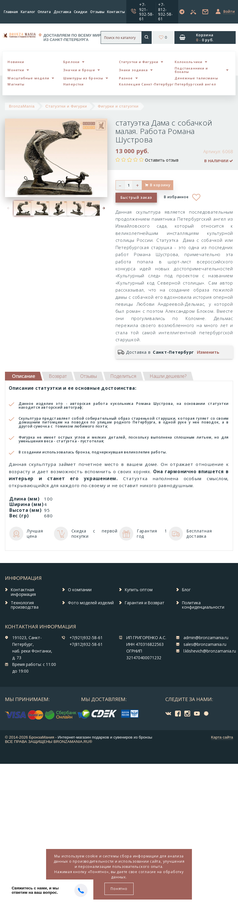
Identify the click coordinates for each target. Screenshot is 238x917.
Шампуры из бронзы (83, 78)
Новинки (16, 62)
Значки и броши (79, 70)
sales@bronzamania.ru (204, 644)
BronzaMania (22, 106)
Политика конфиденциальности (203, 605)
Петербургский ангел (195, 84)
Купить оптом (139, 589)
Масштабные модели (28, 78)
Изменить (208, 352)
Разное (126, 78)
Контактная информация (23, 592)
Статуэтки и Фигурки (138, 62)
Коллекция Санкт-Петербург (146, 84)
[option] (21, 208)
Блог (186, 589)
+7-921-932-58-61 (146, 11)
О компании (80, 589)
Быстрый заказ (136, 197)
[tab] (58, 376)
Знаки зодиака (133, 70)
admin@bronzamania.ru (205, 637)
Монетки (16, 70)
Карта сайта (222, 737)
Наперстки (73, 84)
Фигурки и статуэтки (118, 106)
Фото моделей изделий (91, 602)
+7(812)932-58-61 (86, 644)
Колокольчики (188, 62)
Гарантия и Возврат (144, 602)
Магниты (16, 84)
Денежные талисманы (196, 78)
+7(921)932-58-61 (86, 637)
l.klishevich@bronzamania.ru (209, 651)
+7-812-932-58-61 (165, 11)
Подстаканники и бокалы (191, 70)
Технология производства (24, 605)
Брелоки (71, 62)
